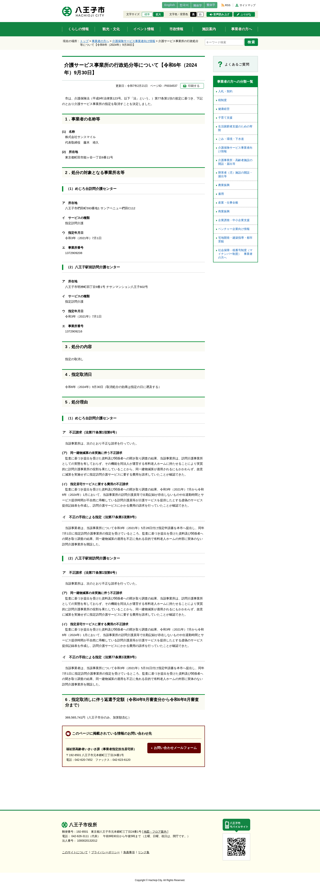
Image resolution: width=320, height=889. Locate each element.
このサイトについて (75, 852)
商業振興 (224, 211)
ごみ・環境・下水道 (231, 138)
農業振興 (224, 185)
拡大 (158, 14)
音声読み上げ (221, 14)
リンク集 (143, 852)
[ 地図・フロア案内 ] (155, 831)
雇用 (221, 193)
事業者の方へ (100, 41)
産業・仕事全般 (228, 202)
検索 (252, 41)
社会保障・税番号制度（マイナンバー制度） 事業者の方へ (235, 254)
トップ (84, 41)
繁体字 (209, 5)
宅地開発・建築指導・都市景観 (235, 239)
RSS (227, 5)
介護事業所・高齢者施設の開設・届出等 (235, 162)
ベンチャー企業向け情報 (234, 229)
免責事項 (129, 852)
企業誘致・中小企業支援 (234, 220)
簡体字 (193, 5)
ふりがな (246, 14)
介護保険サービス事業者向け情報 (133, 41)
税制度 (222, 100)
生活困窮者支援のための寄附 (235, 128)
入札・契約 (225, 91)
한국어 (177, 5)
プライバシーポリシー (105, 852)
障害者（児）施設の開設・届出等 (235, 174)
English (161, 5)
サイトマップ (248, 5)
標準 (147, 14)
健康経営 (224, 108)
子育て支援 (225, 117)
